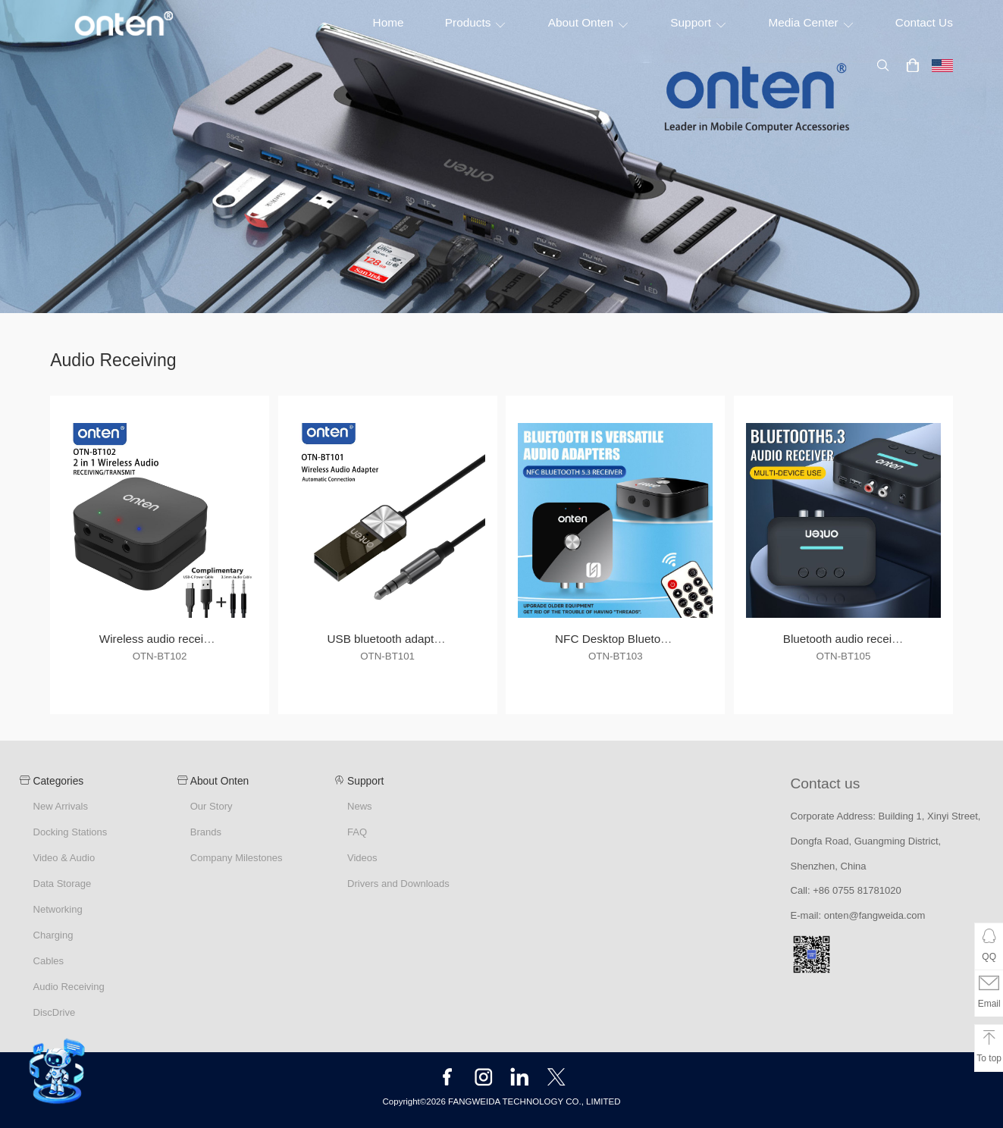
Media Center (811, 22)
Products (476, 22)
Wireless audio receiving (162, 638)
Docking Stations (70, 832)
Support (698, 22)
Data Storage (62, 883)
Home (388, 22)
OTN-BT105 (843, 656)
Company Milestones (236, 857)
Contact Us (924, 22)
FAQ (357, 832)
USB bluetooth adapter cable (401, 638)
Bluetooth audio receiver (846, 638)
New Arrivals (60, 806)
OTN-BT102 (159, 656)
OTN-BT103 (615, 656)
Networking (57, 909)
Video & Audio (64, 857)
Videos (362, 857)
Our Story (211, 806)
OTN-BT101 (387, 656)
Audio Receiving (68, 986)
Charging (53, 935)
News (359, 806)
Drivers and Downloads (398, 883)
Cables (48, 961)
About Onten (588, 22)
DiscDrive (54, 1012)
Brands (205, 832)
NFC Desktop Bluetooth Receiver (640, 638)
